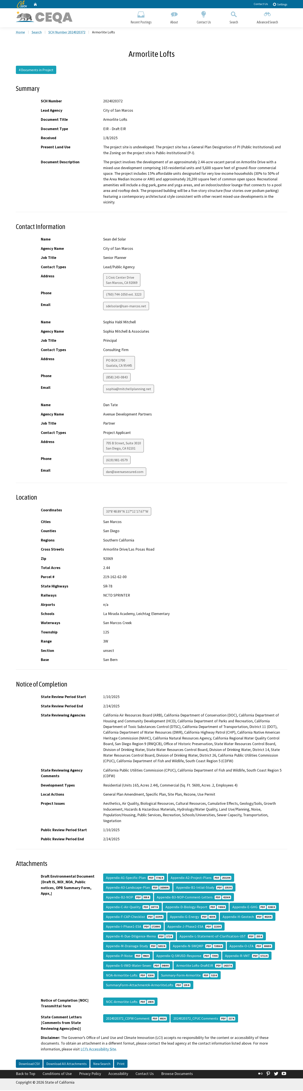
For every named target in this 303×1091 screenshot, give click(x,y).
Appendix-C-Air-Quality (132, 907)
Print (121, 1064)
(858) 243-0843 (117, 378)
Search (233, 16)
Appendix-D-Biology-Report (196, 907)
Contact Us (261, 4)
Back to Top (25, 1074)
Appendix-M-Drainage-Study (136, 946)
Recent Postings (141, 16)
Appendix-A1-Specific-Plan (135, 878)
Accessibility (118, 1074)
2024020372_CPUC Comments (204, 1019)
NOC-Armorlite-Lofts (130, 1002)
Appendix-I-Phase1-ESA (133, 927)
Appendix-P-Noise (128, 956)
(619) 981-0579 (117, 460)
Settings (280, 4)
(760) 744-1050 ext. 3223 (123, 295)
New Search (101, 1064)
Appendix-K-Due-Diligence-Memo (139, 937)
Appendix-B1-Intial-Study (204, 888)
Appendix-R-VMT (246, 956)
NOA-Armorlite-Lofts (130, 976)
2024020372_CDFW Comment (136, 1019)
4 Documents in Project (36, 70)
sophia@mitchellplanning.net (128, 389)
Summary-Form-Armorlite (189, 976)
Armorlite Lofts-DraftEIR (204, 966)
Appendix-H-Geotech (247, 917)
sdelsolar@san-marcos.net (126, 306)
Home (20, 33)
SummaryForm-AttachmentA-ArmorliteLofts (148, 985)
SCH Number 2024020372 (66, 33)
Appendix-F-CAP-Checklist (135, 917)
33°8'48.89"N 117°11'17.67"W (127, 512)
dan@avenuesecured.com (124, 472)
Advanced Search (267, 16)
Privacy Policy (90, 1074)
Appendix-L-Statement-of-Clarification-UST (221, 937)
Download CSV (29, 1064)
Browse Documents (177, 1074)
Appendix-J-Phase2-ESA (194, 927)
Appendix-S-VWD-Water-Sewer (138, 966)
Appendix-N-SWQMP (198, 946)
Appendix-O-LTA (251, 946)
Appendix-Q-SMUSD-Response (187, 956)
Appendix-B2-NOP (128, 898)
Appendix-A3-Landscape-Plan (138, 888)
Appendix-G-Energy (193, 917)
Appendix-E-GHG (254, 907)
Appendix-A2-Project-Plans (201, 878)
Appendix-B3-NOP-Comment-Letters (194, 898)
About (174, 16)
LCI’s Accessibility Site (98, 1049)
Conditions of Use (57, 1074)
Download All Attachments (66, 1064)
